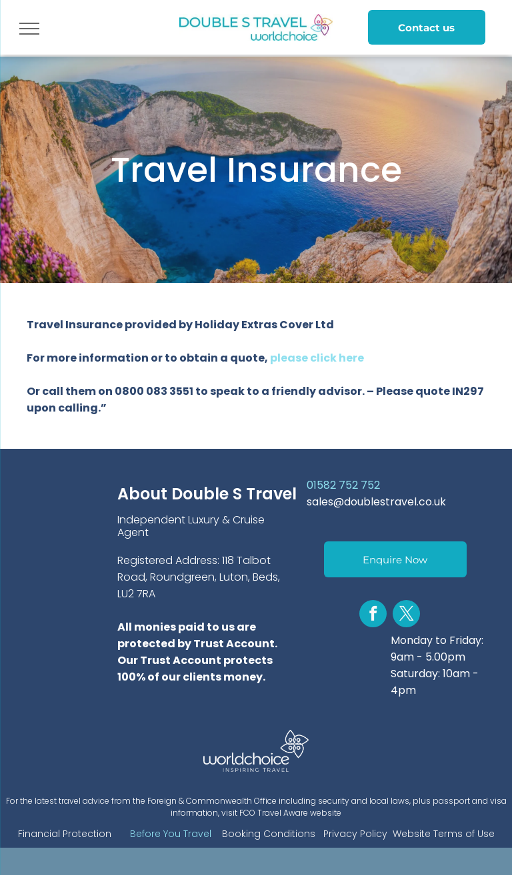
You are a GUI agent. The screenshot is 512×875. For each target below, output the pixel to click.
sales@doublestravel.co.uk (376, 501)
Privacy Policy (355, 833)
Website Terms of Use (444, 833)
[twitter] (406, 615)
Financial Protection (64, 833)
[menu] (29, 28)
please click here (317, 358)
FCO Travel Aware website (290, 812)
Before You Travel (170, 833)
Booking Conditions (268, 833)
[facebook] (373, 615)
